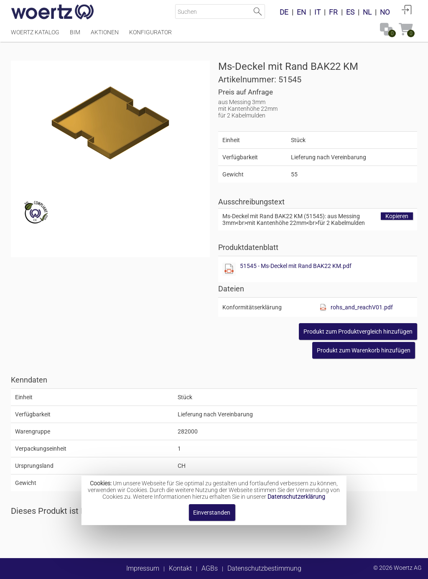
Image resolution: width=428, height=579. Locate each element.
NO (385, 12)
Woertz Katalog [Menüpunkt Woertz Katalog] (35, 32)
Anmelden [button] (406, 9)
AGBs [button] (209, 568)
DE (284, 12)
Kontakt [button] (180, 568)
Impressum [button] (142, 568)
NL (367, 12)
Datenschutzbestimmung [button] (264, 568)
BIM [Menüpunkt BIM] (75, 32)
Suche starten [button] (257, 11)
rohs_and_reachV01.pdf (362, 307)
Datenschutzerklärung (296, 496)
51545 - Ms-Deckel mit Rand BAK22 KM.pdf (296, 266)
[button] (358, 331)
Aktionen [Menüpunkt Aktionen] (105, 32)
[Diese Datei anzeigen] (229, 269)
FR (333, 12)
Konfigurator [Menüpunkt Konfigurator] (150, 32)
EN (301, 12)
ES (350, 12)
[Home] (52, 12)
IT (317, 12)
